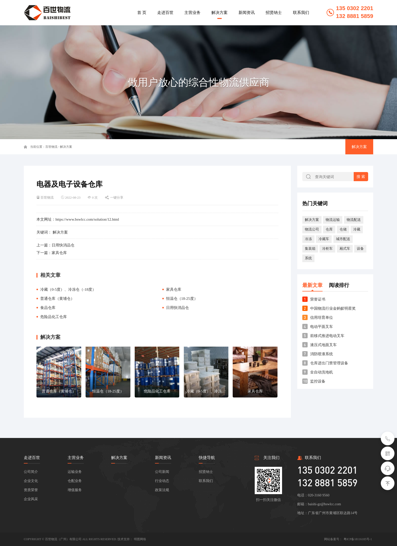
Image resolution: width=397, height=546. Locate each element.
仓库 (329, 229)
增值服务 (75, 490)
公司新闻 (162, 472)
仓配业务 (75, 481)
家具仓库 (59, 253)
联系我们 (206, 481)
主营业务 (76, 457)
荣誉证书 (317, 299)
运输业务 (75, 472)
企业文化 (31, 481)
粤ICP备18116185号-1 (358, 539)
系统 (308, 258)
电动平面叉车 (321, 327)
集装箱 (310, 248)
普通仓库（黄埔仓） (57, 299)
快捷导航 (207, 457)
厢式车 (345, 248)
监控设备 (317, 381)
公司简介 (31, 472)
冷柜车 (327, 248)
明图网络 (140, 539)
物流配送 (354, 220)
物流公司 (312, 229)
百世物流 (51, 147)
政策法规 (162, 490)
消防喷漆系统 (321, 354)
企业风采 (31, 499)
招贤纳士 (206, 472)
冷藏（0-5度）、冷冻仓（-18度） (68, 289)
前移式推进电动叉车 (327, 336)
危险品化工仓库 (53, 317)
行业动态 (162, 481)
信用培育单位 (321, 318)
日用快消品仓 (63, 245)
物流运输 (333, 220)
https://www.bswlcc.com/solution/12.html (87, 219)
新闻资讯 (163, 457)
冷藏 (356, 229)
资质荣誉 (31, 490)
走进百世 (32, 457)
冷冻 (308, 239)
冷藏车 (324, 239)
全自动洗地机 (321, 372)
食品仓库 (47, 308)
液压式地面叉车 (323, 345)
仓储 (343, 229)
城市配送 (343, 239)
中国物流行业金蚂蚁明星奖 (333, 308)
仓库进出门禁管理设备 (329, 363)
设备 (360, 248)
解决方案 (66, 147)
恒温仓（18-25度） (182, 299)
